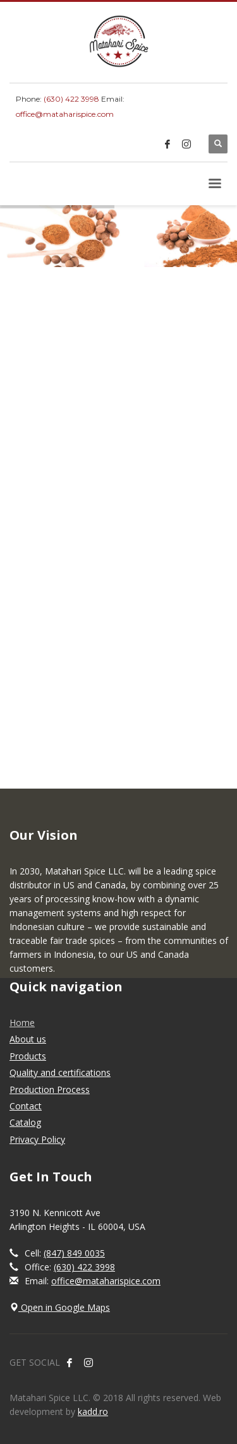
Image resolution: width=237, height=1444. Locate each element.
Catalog (25, 1122)
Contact (25, 1106)
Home (22, 1023)
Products (27, 1056)
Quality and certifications (60, 1072)
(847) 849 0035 (74, 1253)
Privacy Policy (37, 1139)
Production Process (49, 1089)
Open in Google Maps (59, 1307)
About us (27, 1039)
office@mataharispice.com (65, 114)
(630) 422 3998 (71, 99)
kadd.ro (93, 1411)
